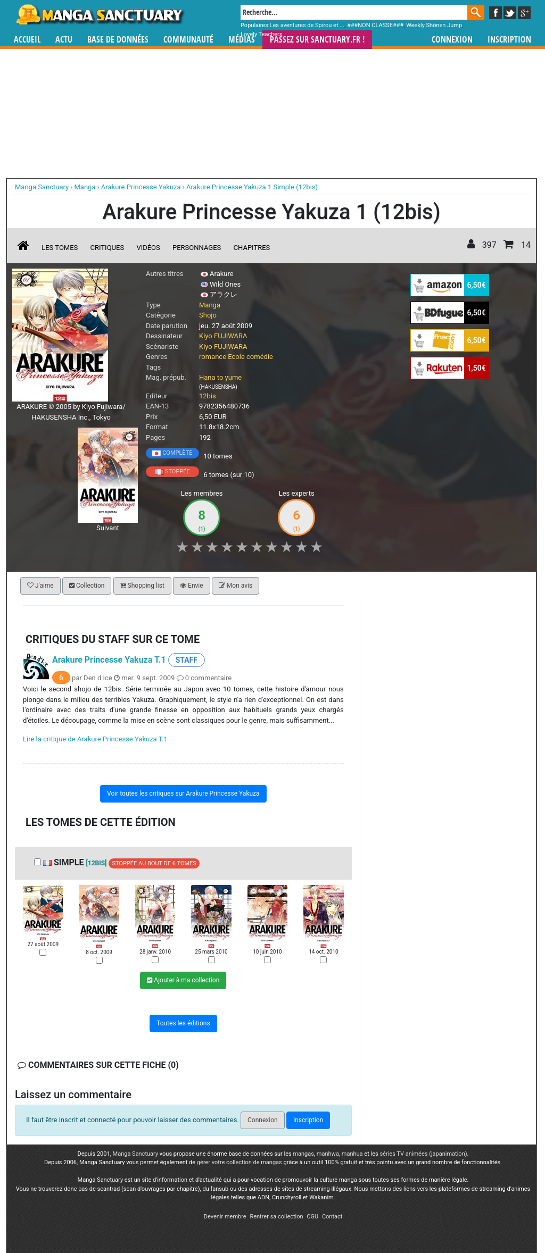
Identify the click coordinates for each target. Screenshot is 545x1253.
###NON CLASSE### (375, 25)
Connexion (452, 40)
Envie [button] (191, 585)
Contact (332, 1216)
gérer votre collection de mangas (239, 1162)
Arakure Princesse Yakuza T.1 (109, 660)
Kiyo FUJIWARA (223, 336)
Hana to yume (220, 377)
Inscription (509, 40)
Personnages (196, 248)
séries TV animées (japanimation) (423, 1153)
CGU (312, 1216)
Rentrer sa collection (276, 1216)
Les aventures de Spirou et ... (307, 25)
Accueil (27, 40)
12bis (207, 396)
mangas (303, 1153)
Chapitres (252, 248)
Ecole (236, 357)
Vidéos (148, 248)
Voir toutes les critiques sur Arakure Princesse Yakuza (183, 793)
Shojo (208, 315)
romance (212, 357)
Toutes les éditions (183, 1023)
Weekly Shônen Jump (434, 25)
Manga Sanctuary (136, 1153)
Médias (241, 40)
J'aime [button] (40, 585)
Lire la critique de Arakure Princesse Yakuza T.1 (95, 739)
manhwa (328, 1153)
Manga (99, 14)
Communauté (188, 40)
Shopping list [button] (142, 585)
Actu (63, 40)
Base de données (117, 40)
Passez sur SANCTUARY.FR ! (317, 40)
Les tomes (60, 248)
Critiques (107, 248)
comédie (259, 357)
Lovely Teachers (262, 34)
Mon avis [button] (235, 585)
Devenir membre (225, 1216)
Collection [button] (86, 585)
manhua (352, 1153)
